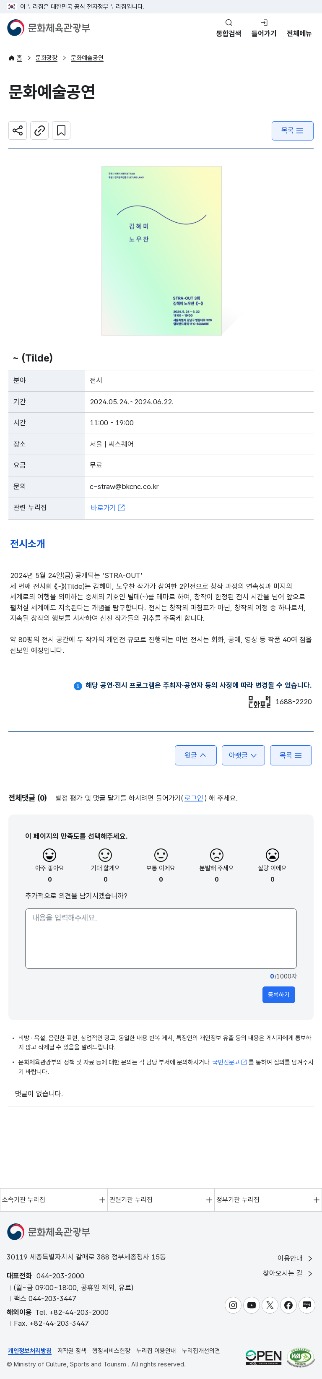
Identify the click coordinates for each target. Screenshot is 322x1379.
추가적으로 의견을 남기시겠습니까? (76, 896)
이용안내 (296, 1258)
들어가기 (264, 33)
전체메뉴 (299, 33)
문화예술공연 (87, 58)
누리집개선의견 (201, 1351)
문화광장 (46, 58)
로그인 (193, 798)
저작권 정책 (71, 1351)
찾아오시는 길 (288, 1273)
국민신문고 (230, 1062)
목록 (292, 130)
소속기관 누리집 (23, 1200)
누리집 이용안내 (156, 1351)
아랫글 (243, 755)
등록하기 (279, 995)
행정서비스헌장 (111, 1351)
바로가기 (108, 508)
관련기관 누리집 (131, 1200)
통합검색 (229, 33)
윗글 (195, 755)
